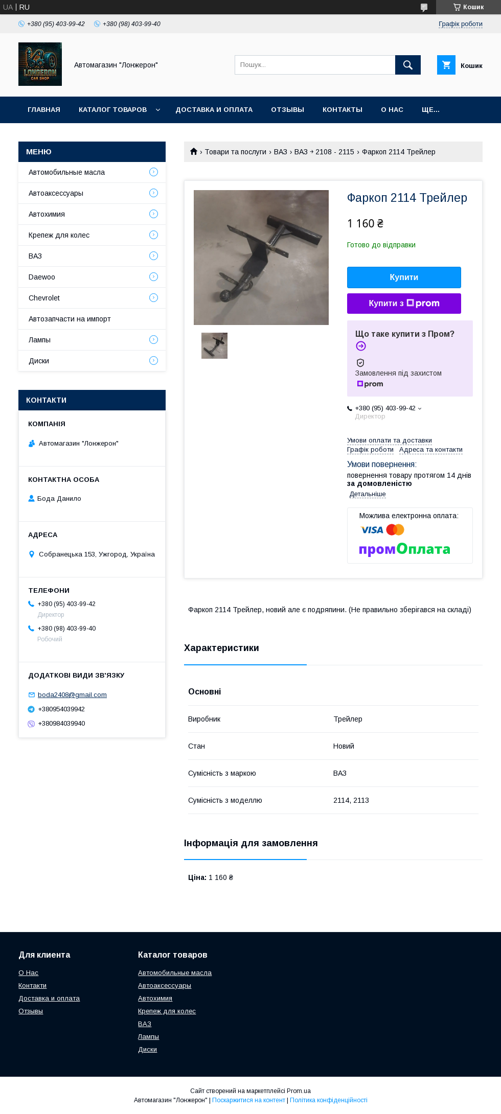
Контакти (32, 985)
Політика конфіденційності (329, 1100)
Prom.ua (299, 1091)
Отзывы (287, 109)
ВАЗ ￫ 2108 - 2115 (324, 152)
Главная (44, 109)
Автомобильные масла (67, 172)
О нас (392, 109)
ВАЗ (280, 152)
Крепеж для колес (59, 235)
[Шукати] (408, 65)
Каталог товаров (113, 109)
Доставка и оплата (214, 109)
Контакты (342, 109)
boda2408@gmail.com (72, 695)
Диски (39, 361)
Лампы (40, 340)
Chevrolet (44, 298)
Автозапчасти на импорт (70, 319)
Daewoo (42, 277)
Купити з (404, 303)
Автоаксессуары (56, 193)
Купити (404, 277)
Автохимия (47, 214)
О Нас (28, 973)
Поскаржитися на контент (248, 1100)
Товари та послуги (235, 152)
